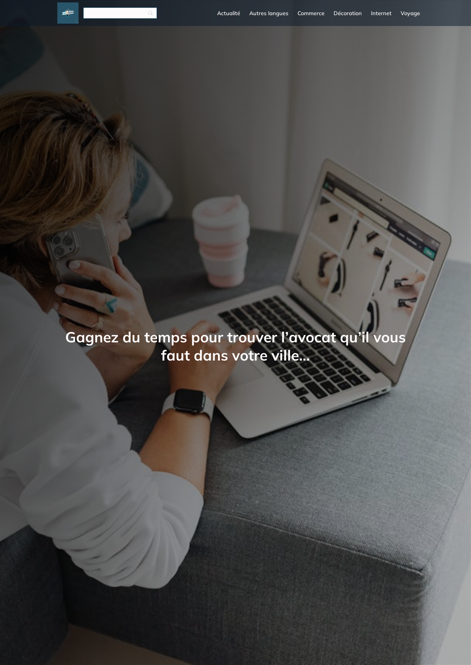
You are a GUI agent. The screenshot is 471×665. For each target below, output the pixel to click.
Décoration (348, 13)
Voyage (410, 13)
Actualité (228, 13)
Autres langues (268, 13)
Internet (381, 13)
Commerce (311, 13)
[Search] (120, 13)
